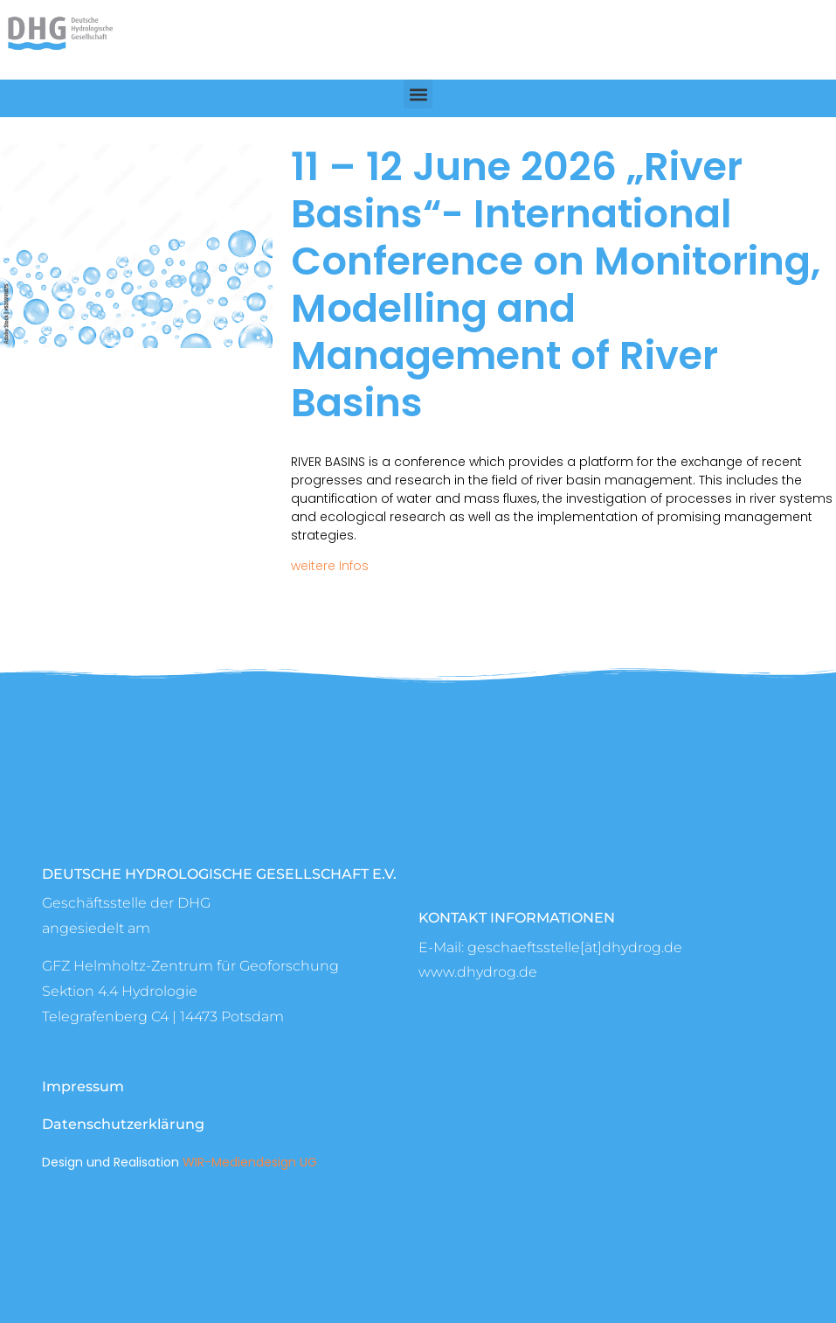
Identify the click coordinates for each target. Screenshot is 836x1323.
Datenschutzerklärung (123, 1124)
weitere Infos (330, 565)
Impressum (83, 1086)
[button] (418, 94)
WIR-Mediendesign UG (250, 1162)
